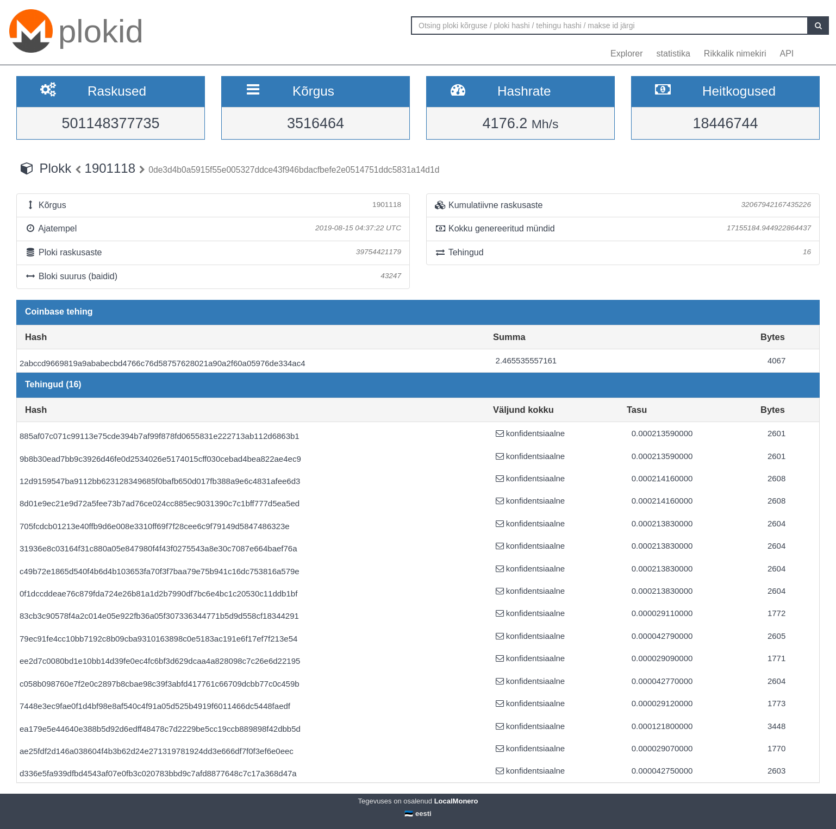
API (787, 53)
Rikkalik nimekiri (735, 53)
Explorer (626, 53)
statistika (673, 53)
